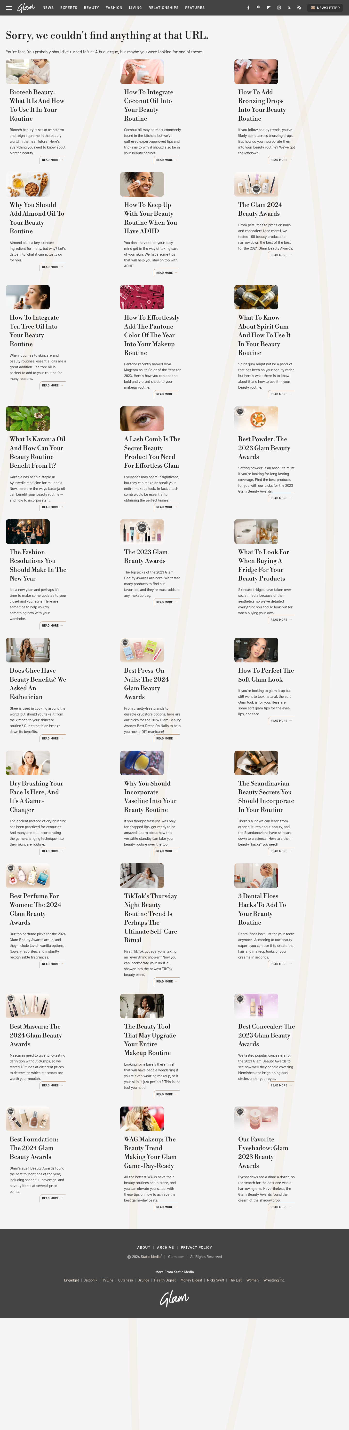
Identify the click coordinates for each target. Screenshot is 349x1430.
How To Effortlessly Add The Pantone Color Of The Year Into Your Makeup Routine (171, 382)
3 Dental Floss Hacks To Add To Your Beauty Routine (285, 1014)
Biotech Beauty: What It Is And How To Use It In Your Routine (55, 129)
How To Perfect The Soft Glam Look (283, 765)
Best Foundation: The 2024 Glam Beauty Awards (59, 1272)
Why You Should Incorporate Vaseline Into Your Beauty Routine (168, 889)
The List (235, 1392)
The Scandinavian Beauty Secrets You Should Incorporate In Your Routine (288, 889)
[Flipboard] (268, 9)
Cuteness (125, 1392)
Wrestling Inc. (274, 1392)
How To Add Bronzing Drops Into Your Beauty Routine (288, 129)
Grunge (143, 1392)
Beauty (91, 7)
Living (135, 7)
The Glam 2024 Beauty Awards (284, 245)
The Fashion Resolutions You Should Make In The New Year (54, 636)
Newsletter (325, 7)
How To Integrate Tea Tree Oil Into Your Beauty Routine (54, 378)
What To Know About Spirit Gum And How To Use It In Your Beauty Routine (288, 382)
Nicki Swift (215, 1392)
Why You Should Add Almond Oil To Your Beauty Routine (59, 249)
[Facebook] (248, 9)
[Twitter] (289, 9)
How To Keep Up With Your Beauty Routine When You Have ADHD (171, 254)
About (143, 1359)
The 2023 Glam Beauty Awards (170, 632)
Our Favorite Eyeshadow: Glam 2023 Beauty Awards (284, 1272)
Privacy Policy (196, 1359)
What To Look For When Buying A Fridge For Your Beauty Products (286, 640)
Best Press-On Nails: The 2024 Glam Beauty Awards (170, 765)
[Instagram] (279, 9)
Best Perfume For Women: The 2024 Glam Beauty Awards (55, 1014)
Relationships (164, 7)
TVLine (107, 1392)
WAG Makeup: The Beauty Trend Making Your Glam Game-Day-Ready (172, 1276)
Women (252, 1392)
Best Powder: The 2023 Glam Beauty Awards (281, 507)
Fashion (114, 7)
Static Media (151, 1368)
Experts (68, 7)
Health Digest (165, 1392)
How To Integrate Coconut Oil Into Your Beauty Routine (169, 129)
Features (195, 7)
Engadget (71, 1392)
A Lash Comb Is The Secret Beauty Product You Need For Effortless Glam (168, 511)
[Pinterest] (258, 9)
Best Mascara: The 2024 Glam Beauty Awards (54, 1143)
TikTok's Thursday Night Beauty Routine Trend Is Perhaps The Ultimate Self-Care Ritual (172, 1018)
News (48, 7)
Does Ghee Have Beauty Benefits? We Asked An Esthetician (59, 765)
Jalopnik (90, 1392)
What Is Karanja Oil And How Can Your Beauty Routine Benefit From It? (60, 511)
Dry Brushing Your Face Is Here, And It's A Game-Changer (57, 885)
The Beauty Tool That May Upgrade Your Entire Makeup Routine (168, 1147)
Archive (165, 1359)
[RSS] (299, 9)
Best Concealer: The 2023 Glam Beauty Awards (285, 1143)
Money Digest (191, 1392)
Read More (96, 167)
